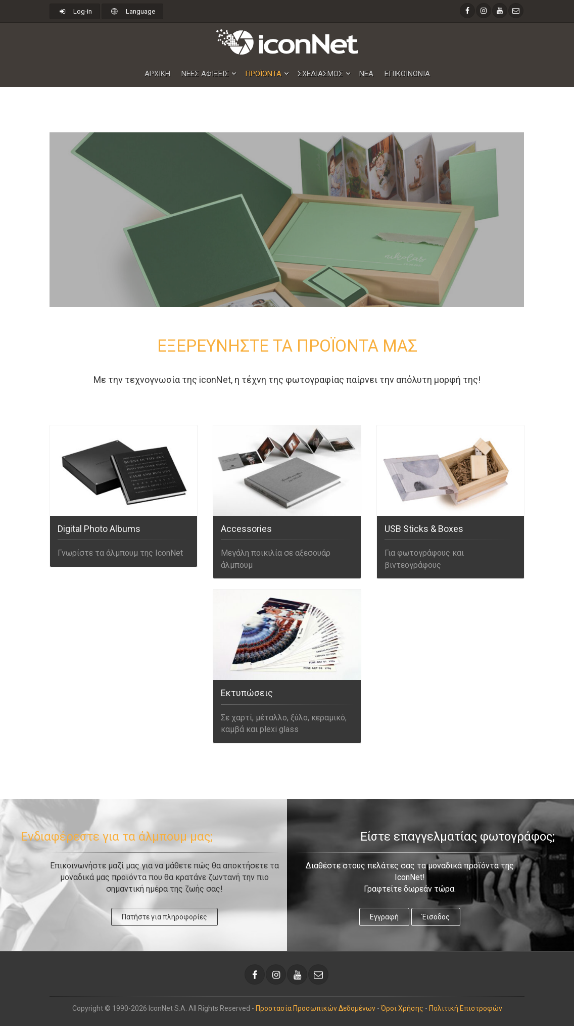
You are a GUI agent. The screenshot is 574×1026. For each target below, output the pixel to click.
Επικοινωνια (407, 73)
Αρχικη (157, 73)
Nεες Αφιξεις (205, 73)
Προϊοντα (263, 73)
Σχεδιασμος (320, 73)
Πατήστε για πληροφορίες (164, 917)
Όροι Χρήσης (402, 1008)
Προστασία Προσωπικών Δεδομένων (315, 1008)
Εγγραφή (384, 917)
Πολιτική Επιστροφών (465, 1008)
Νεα (366, 73)
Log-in (75, 11)
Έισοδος (436, 917)
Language (132, 11)
